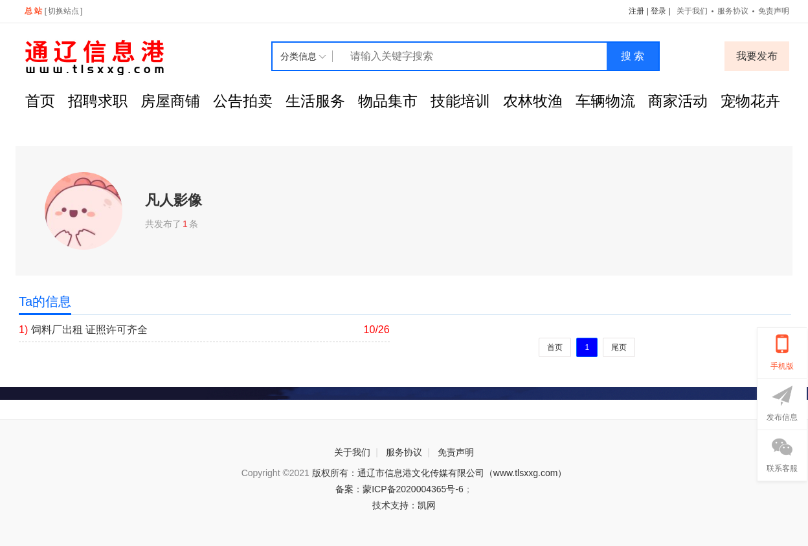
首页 (40, 101)
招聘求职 (98, 101)
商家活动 (678, 101)
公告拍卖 (243, 101)
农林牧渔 (533, 101)
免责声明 (773, 11)
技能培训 (460, 101)
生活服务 (315, 101)
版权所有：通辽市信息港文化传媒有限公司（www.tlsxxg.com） (439, 473)
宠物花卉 (750, 101)
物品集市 (388, 101)
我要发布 (757, 55)
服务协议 (732, 11)
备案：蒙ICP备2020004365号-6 (399, 489)
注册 (636, 11)
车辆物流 (605, 101)
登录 (658, 11)
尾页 (619, 347)
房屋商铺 (170, 101)
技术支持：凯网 (404, 505)
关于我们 (692, 11)
